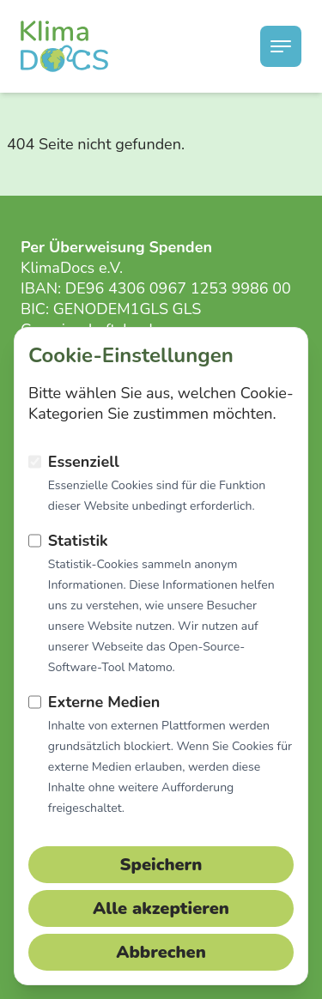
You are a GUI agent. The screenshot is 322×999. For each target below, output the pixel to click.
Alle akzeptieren (161, 908)
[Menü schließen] (280, 46)
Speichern (161, 864)
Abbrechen (161, 952)
